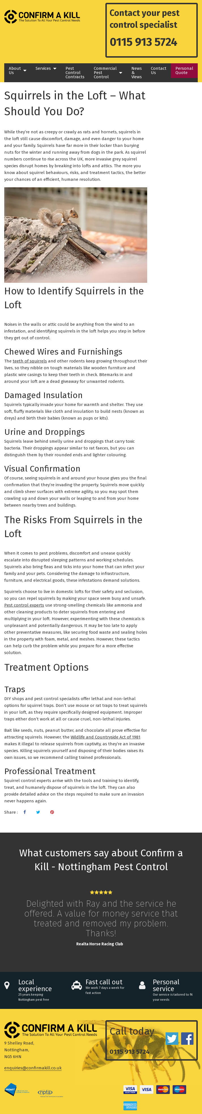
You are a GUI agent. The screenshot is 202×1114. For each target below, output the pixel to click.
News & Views (136, 72)
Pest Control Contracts (75, 72)
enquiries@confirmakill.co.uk (33, 1067)
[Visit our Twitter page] (38, 812)
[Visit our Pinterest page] (52, 812)
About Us (15, 70)
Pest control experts (24, 605)
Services (43, 68)
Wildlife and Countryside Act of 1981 (105, 737)
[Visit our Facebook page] (25, 812)
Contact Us (158, 70)
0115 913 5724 (143, 42)
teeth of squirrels (30, 361)
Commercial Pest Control (105, 72)
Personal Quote (184, 70)
